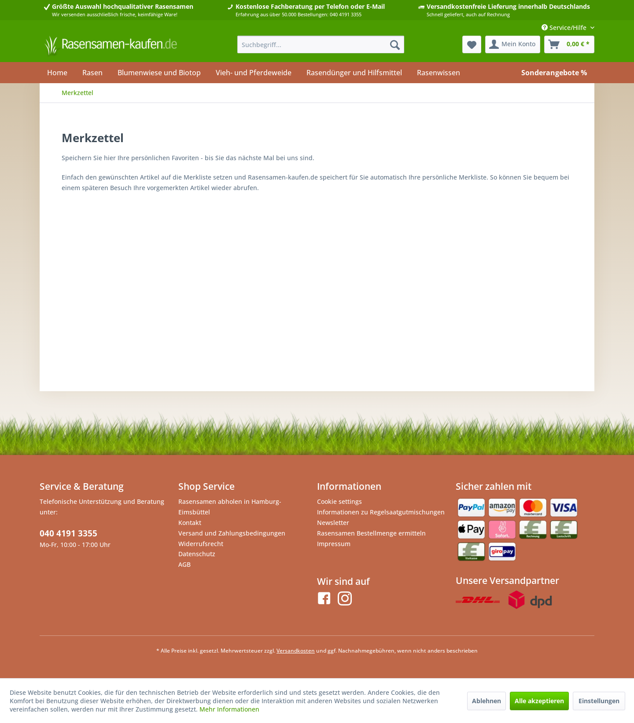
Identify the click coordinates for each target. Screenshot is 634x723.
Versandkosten (295, 650)
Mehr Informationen (229, 709)
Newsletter (333, 522)
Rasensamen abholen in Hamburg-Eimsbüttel (229, 506)
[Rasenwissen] (438, 72)
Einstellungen (599, 701)
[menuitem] (320, 44)
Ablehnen (486, 701)
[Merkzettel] (471, 44)
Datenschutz (196, 554)
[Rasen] (92, 72)
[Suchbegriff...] (320, 44)
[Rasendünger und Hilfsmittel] (354, 72)
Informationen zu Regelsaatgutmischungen (381, 512)
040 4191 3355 (68, 533)
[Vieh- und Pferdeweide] (253, 72)
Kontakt (189, 522)
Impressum (333, 543)
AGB (184, 564)
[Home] (57, 72)
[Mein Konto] (512, 44)
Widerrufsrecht (200, 543)
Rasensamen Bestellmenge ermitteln (371, 533)
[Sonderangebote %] (554, 72)
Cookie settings (339, 501)
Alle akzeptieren (539, 701)
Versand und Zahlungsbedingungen (231, 533)
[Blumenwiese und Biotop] (159, 72)
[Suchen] (395, 44)
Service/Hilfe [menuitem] (565, 27)
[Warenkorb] (569, 44)
